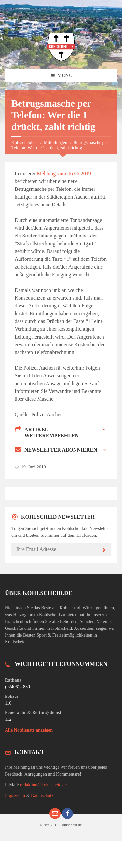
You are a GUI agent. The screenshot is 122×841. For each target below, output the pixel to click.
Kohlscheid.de (24, 142)
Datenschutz (42, 795)
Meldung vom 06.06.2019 (64, 173)
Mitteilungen (55, 142)
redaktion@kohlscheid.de (43, 784)
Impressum (15, 795)
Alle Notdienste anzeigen (29, 730)
